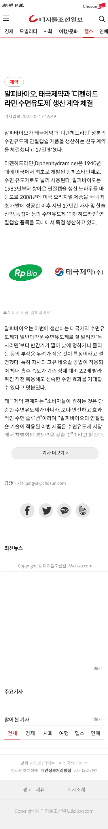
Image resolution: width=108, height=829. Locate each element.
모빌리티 (28, 32)
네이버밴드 (82, 510)
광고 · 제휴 (33, 790)
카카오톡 (64, 510)
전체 (12, 734)
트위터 (46, 510)
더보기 (96, 669)
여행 (64, 734)
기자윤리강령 (85, 770)
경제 (9, 32)
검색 (102, 19)
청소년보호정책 (24, 770)
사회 (47, 32)
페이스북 (27, 510)
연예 (96, 734)
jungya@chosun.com (46, 483)
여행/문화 (68, 32)
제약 (14, 82)
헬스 (88, 32)
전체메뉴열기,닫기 (6, 18)
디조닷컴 (56, 18)
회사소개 (76, 790)
